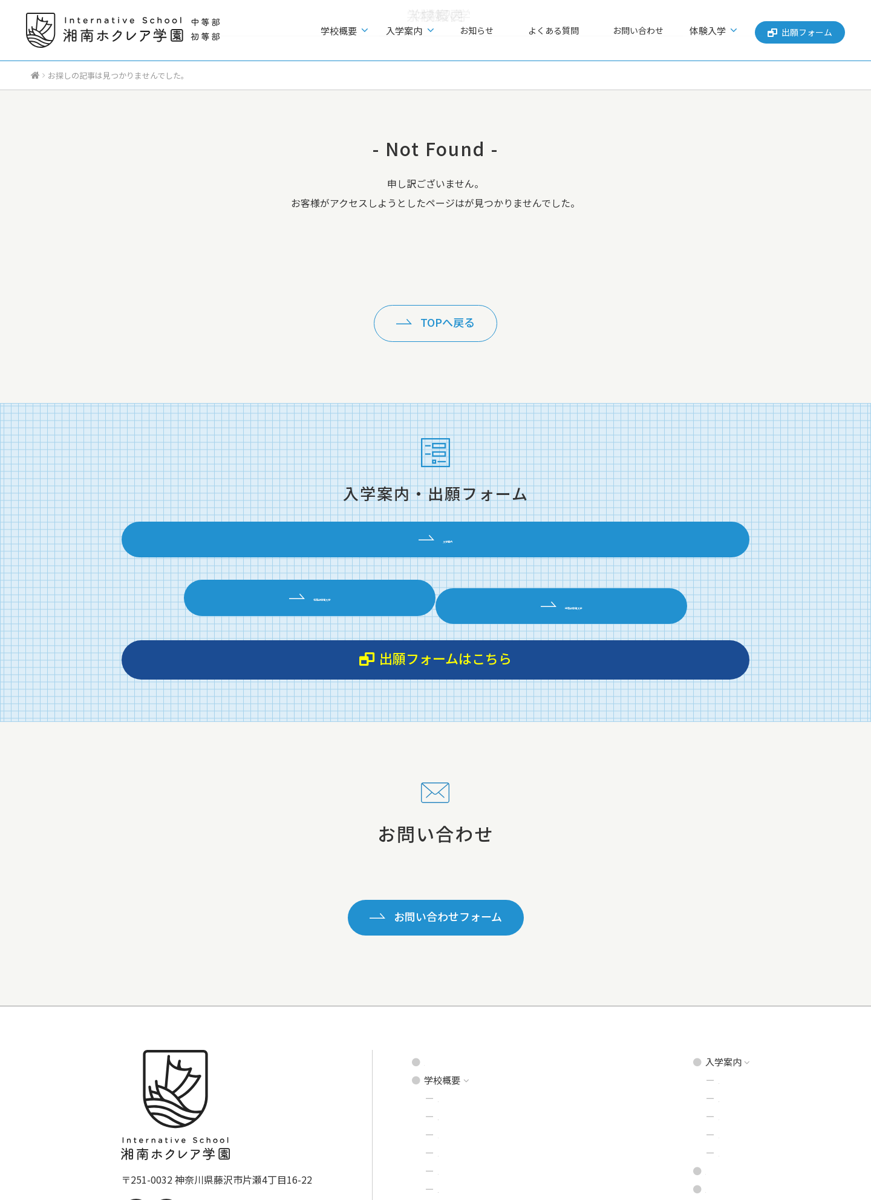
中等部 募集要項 (713, 985)
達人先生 (456, 1058)
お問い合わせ (638, 30)
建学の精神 (460, 985)
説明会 (694, 1003)
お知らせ (504, 30)
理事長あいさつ (469, 1076)
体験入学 (699, 1040)
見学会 (694, 1021)
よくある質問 (567, 30)
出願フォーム (797, 30)
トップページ (451, 949)
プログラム (460, 1021)
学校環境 (456, 1040)
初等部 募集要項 (713, 967)
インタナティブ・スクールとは (501, 1003)
